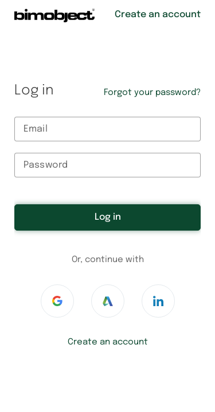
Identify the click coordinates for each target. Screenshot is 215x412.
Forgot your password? (152, 92)
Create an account (108, 342)
